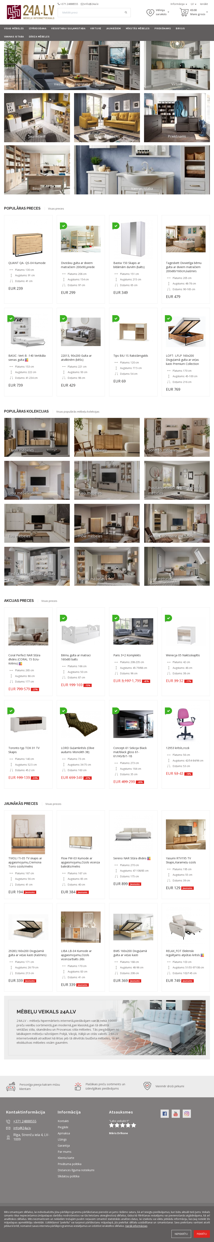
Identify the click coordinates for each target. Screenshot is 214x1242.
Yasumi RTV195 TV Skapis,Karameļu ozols (181, 860)
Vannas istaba (14, 36)
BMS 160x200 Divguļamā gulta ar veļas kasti (130, 953)
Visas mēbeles (14, 28)
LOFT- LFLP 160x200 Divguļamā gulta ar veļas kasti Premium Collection (182, 360)
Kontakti (63, 1121)
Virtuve (95, 28)
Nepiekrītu (181, 1234)
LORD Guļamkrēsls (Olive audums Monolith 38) (77, 750)
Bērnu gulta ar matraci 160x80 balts (76, 657)
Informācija (179, 4)
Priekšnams (162, 28)
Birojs (180, 28)
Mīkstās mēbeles (138, 28)
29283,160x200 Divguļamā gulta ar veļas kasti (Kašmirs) (27, 953)
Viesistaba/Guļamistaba (68, 28)
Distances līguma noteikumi (76, 1170)
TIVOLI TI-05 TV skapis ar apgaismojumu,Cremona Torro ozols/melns (25, 862)
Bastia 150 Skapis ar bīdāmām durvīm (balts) (129, 265)
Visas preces (56, 208)
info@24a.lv (91, 4)
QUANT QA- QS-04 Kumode (27, 263)
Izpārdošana (37, 28)
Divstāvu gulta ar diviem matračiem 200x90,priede (78, 265)
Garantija (64, 1145)
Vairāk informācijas (136, 1226)
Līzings (62, 1139)
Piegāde (63, 1127)
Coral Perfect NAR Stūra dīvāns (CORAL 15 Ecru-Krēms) (24, 659)
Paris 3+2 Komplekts (127, 655)
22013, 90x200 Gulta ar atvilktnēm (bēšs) (76, 358)
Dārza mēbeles (39, 36)
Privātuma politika (69, 1164)
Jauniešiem (113, 28)
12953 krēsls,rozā (177, 748)
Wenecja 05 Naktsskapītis (183, 655)
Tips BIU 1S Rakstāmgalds (130, 356)
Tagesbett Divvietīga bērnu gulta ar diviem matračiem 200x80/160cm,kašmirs (184, 267)
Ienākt (204, 4)
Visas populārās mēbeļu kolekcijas (77, 411)
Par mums (64, 1152)
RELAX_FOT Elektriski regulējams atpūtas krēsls (183, 953)
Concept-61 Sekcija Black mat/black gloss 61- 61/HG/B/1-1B (130, 752)
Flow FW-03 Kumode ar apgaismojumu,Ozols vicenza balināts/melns (80, 862)
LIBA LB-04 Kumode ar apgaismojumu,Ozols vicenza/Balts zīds (76, 955)
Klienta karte (66, 1158)
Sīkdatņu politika (68, 1176)
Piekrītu (202, 1234)
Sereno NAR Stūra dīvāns (129, 858)
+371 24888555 (69, 4)
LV (193, 4)
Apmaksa (64, 1133)
